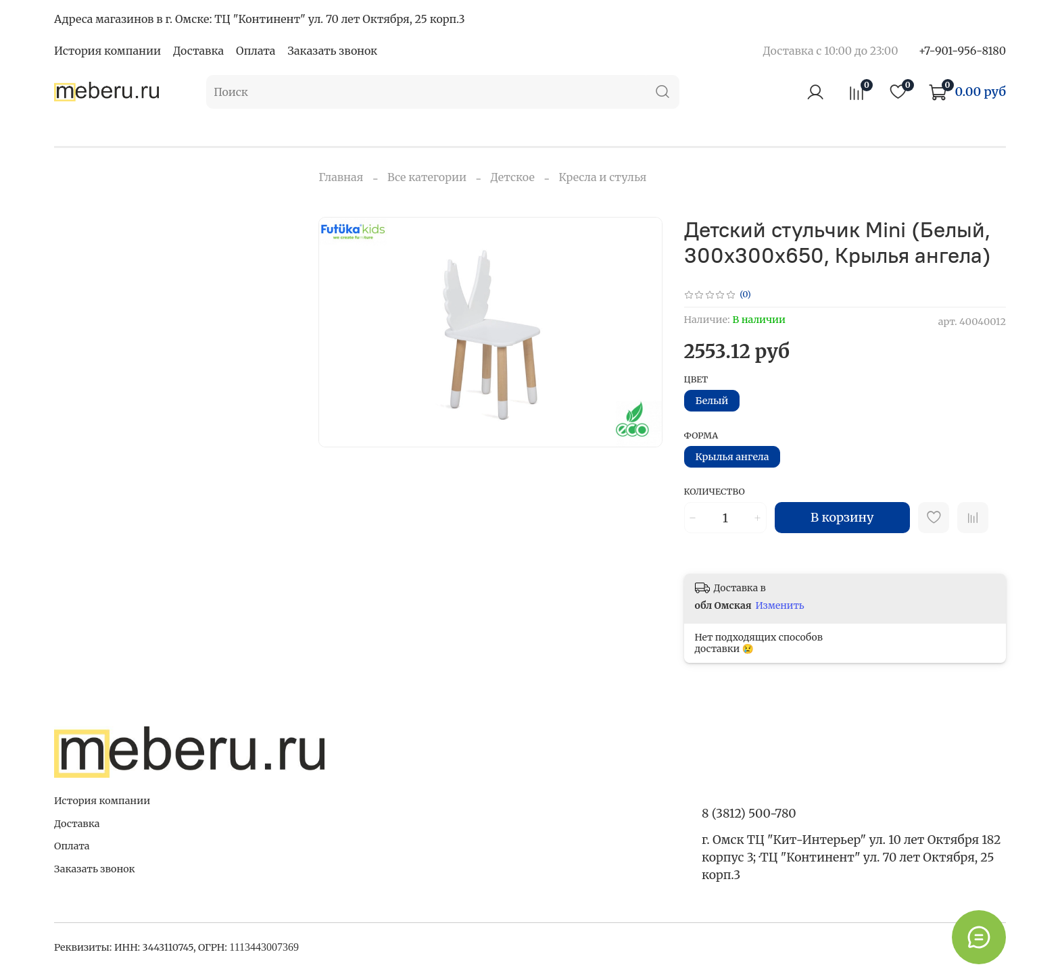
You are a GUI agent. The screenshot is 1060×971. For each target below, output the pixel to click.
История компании (107, 50)
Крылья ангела (732, 457)
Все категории (426, 177)
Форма (701, 435)
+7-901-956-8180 (962, 50)
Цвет (696, 379)
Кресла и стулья (602, 177)
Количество (714, 492)
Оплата (255, 50)
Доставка (198, 50)
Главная (340, 177)
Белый (712, 401)
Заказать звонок (332, 50)
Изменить (780, 605)
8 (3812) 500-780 (749, 813)
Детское (513, 177)
